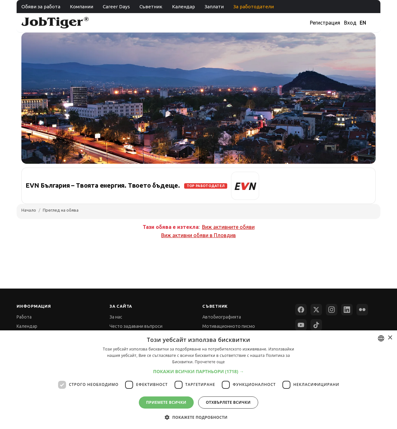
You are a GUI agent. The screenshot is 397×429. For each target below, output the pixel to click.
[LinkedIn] (347, 309)
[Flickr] (362, 309)
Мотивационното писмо (228, 326)
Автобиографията (221, 317)
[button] (198, 371)
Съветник (150, 6)
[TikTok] (316, 325)
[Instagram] (331, 309)
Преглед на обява (61, 210)
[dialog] (198, 379)
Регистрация (325, 23)
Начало (28, 210)
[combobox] (381, 338)
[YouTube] (301, 325)
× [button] (389, 337)
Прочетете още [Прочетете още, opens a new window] (210, 362)
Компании (81, 6)
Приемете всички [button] (166, 402)
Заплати (214, 6)
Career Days (116, 6)
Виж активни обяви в (198, 235)
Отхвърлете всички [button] (228, 402)
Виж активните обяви (228, 227)
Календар (183, 6)
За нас (115, 317)
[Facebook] (301, 309)
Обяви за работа (40, 6)
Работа (24, 317)
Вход (350, 23)
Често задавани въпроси (135, 326)
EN (363, 23)
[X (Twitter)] (316, 309)
